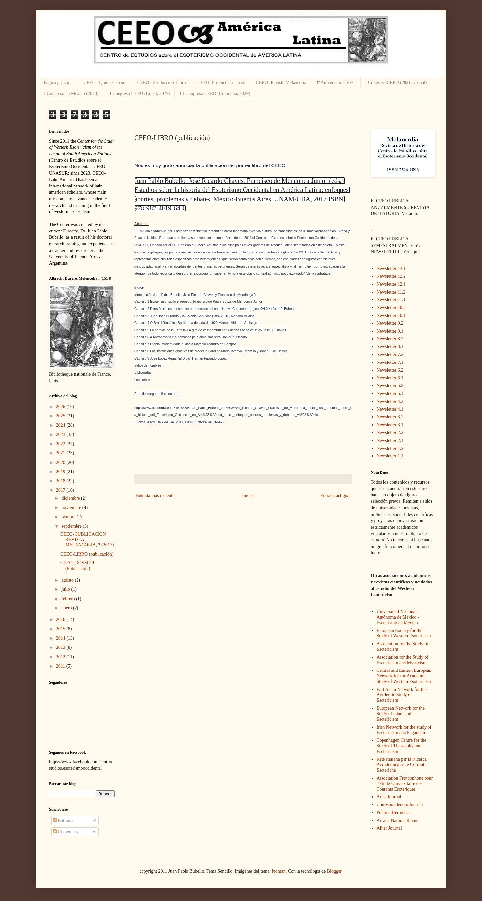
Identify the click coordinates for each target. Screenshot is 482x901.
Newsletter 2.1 (390, 440)
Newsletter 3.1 (390, 424)
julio (66, 589)
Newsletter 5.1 (390, 393)
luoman (279, 871)
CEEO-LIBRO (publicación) (86, 554)
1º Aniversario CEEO (336, 82)
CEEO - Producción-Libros (162, 82)
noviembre (71, 507)
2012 (61, 656)
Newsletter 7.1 (390, 362)
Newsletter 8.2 (390, 338)
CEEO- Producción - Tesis (221, 82)
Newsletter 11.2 (391, 292)
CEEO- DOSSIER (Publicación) (77, 565)
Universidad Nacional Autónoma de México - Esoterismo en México (398, 617)
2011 (61, 666)
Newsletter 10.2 (391, 307)
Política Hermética (394, 812)
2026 (61, 406)
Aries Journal (389, 796)
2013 (61, 647)
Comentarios (67, 831)
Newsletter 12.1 (391, 284)
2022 (61, 443)
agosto (68, 580)
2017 (61, 490)
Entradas (63, 820)
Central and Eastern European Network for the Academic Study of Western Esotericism (404, 676)
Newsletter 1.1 (390, 455)
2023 (61, 434)
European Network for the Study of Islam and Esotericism (401, 714)
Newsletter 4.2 (390, 401)
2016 (61, 619)
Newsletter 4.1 (390, 409)
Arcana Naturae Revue (397, 820)
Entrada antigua (334, 495)
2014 (61, 638)
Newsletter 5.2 (390, 385)
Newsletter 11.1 (391, 299)
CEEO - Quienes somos (105, 82)
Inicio (247, 495)
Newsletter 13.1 (391, 268)
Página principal (59, 82)
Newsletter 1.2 (390, 448)
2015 (61, 628)
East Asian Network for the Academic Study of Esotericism (402, 695)
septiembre (72, 526)
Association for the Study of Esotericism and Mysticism (402, 660)
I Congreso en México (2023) (71, 93)
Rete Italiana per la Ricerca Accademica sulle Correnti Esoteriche (402, 765)
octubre (68, 517)
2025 (61, 415)
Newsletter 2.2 (390, 432)
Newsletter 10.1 (391, 315)
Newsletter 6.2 (390, 370)
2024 (61, 425)
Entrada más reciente (155, 495)
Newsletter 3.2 (390, 416)
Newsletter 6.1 (390, 377)
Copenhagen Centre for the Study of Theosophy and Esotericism (401, 746)
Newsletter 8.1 (390, 346)
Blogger (334, 871)
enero (67, 607)
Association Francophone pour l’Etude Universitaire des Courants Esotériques (405, 784)
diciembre (71, 498)
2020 (61, 462)
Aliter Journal (389, 828)
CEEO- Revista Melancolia (281, 82)
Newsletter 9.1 (390, 331)
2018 (61, 480)
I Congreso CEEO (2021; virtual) (396, 82)
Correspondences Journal (400, 804)
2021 (61, 452)
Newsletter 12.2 (391, 276)
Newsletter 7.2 (390, 354)
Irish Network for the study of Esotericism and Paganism (404, 730)
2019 (61, 471)
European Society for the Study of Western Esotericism (404, 633)
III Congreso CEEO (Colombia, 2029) (215, 93)
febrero (68, 598)
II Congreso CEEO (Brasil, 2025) (139, 93)
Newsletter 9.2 (390, 323)
